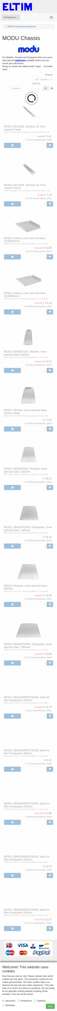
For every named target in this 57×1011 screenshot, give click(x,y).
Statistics (40, 1001)
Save (50, 1006)
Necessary (8, 1001)
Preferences (24, 1001)
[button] (10, 17)
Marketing (8, 1005)
